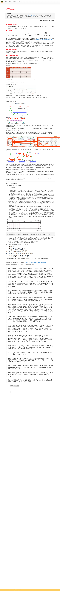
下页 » (16, 392)
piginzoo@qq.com (31, 15)
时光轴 (14, 1)
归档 (12, 392)
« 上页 (8, 392)
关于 (10, 1)
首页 (6, 1)
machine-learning (14, 385)
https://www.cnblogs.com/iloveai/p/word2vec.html (35, 262)
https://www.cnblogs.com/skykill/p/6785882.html (16, 266)
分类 (19, 1)
